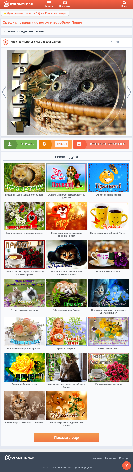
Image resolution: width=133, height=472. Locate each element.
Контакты (97, 458)
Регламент (110, 458)
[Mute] (117, 42)
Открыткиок (9, 31)
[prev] (4, 92)
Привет (40, 31)
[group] (66, 42)
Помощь (123, 458)
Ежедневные (26, 31)
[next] (129, 92)
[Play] (5, 42)
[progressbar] (124, 42)
